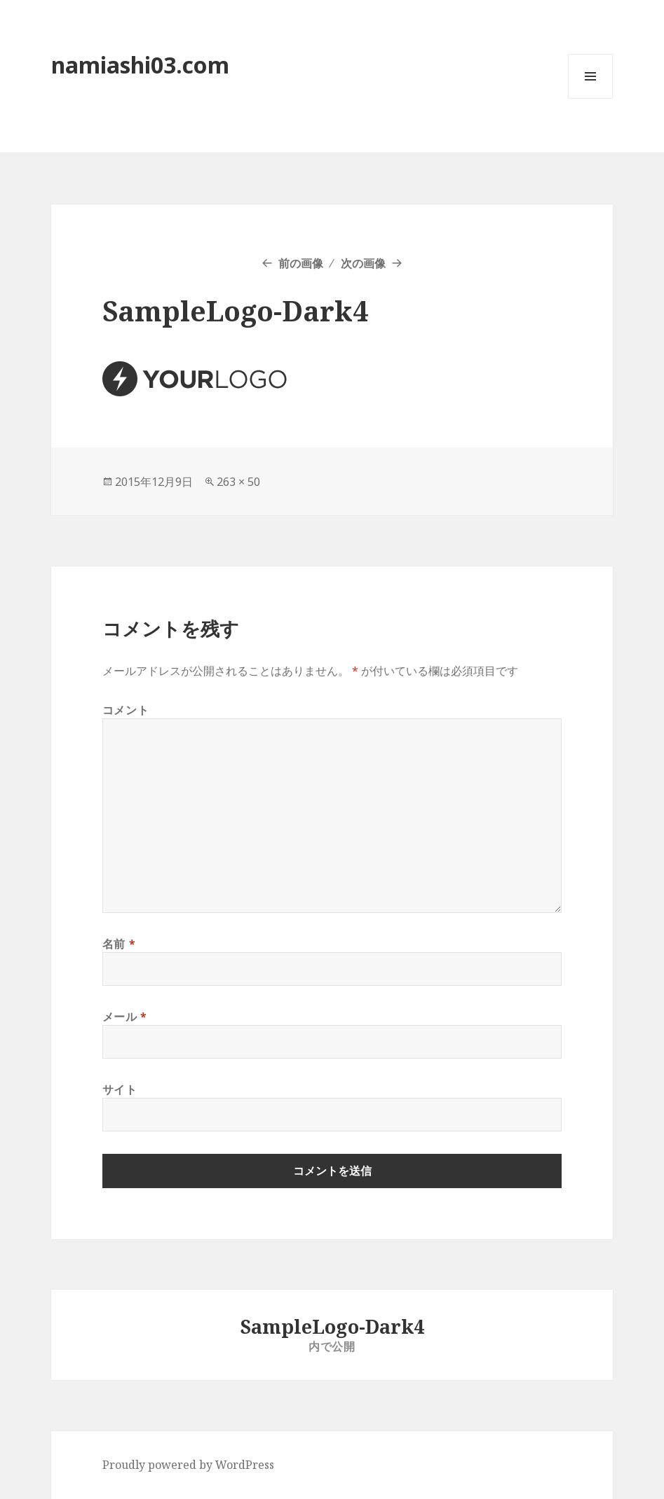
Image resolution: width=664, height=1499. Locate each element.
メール (124, 1016)
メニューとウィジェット (590, 98)
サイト (119, 1089)
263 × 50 (238, 481)
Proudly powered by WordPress (188, 1464)
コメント (125, 710)
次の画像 (363, 263)
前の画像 (300, 263)
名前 (119, 943)
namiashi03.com (140, 65)
